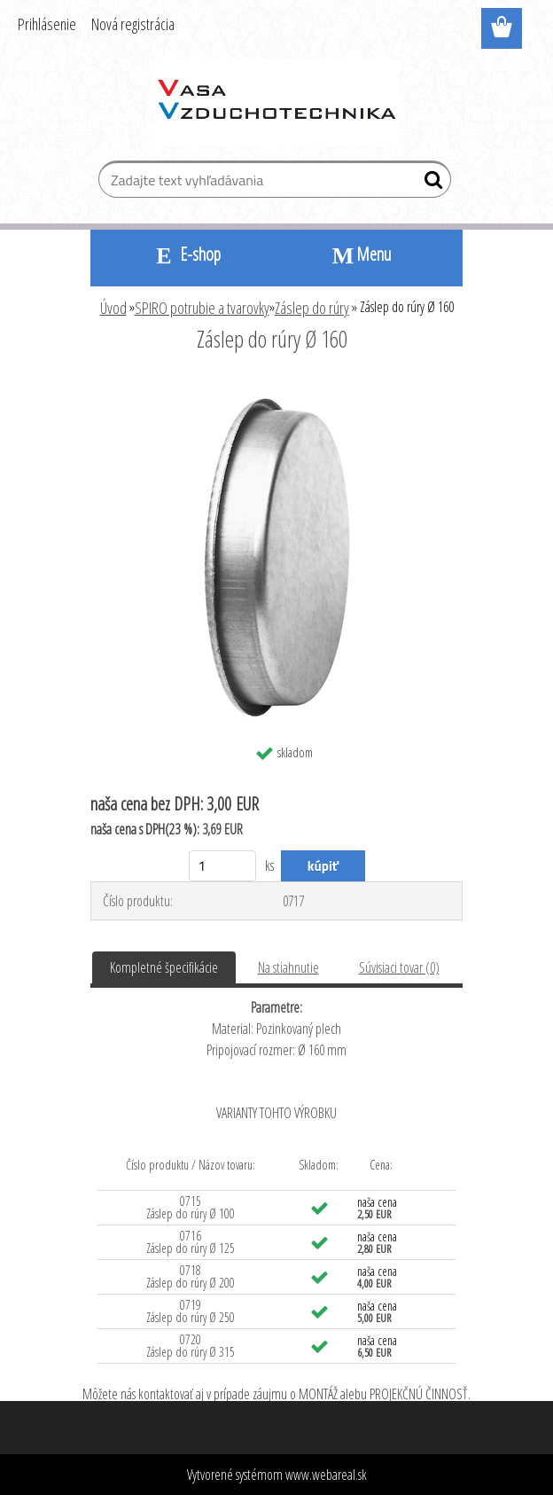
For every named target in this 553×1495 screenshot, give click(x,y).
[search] (430, 183)
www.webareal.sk (326, 1474)
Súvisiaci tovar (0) (399, 967)
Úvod (113, 307)
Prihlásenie (47, 24)
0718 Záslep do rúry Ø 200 (190, 1276)
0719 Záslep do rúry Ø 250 (190, 1311)
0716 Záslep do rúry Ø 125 (190, 1241)
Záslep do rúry (312, 307)
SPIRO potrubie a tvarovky (202, 307)
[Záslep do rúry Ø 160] (276, 387)
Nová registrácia (133, 24)
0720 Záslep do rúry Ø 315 (190, 1345)
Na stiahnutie (288, 967)
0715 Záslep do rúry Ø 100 (190, 1207)
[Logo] (277, 103)
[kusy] (223, 865)
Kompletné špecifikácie (164, 967)
